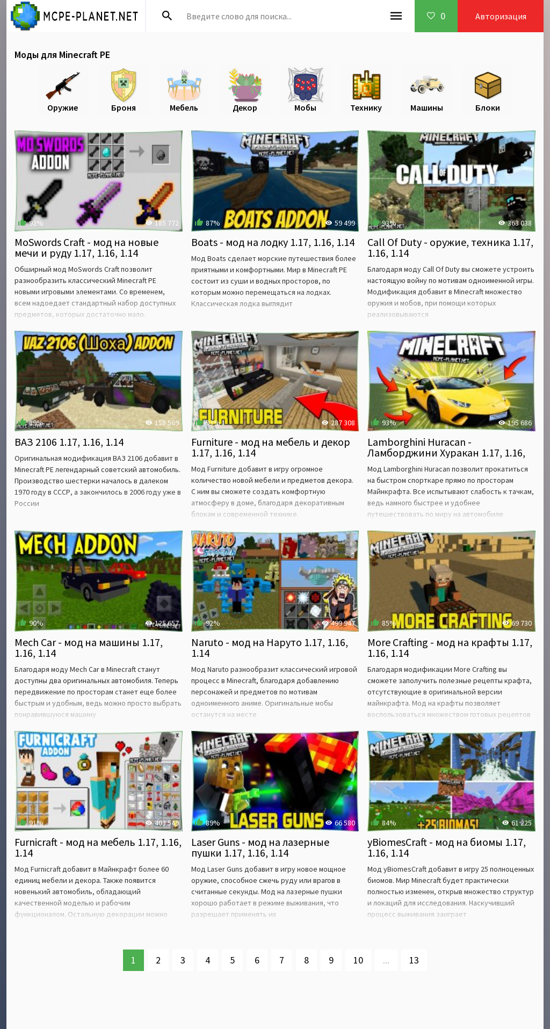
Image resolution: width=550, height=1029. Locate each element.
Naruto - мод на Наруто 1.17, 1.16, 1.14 (269, 647)
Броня (123, 90)
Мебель (184, 90)
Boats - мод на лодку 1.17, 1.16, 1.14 (272, 242)
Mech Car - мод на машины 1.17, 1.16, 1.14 (89, 647)
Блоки (488, 90)
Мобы (305, 90)
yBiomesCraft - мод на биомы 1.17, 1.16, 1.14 (446, 847)
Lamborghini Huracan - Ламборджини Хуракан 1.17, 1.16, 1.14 (446, 452)
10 (358, 960)
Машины (427, 90)
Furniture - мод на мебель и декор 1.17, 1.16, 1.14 (270, 447)
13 (414, 960)
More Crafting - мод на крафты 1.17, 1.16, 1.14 (449, 647)
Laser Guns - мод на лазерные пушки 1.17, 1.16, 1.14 (260, 847)
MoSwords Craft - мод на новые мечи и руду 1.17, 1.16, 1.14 (86, 247)
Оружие (63, 90)
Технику (366, 90)
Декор (245, 90)
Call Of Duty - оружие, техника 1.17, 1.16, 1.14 (450, 247)
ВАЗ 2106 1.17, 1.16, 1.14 (69, 441)
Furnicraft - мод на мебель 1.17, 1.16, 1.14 (98, 847)
